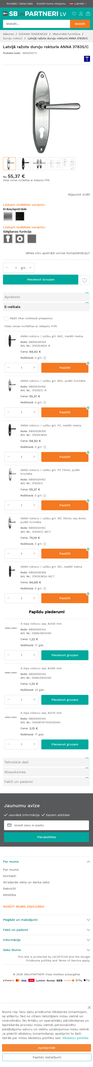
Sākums (9, 34)
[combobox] (36, 24)
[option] (8, 239)
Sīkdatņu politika (75, 1038)
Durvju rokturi (13, 38)
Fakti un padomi (18, 782)
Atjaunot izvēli (79, 194)
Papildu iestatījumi (47, 1057)
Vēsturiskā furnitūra (66, 34)
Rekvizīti (9, 888)
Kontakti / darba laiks (20, 3)
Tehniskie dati (16, 762)
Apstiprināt (46, 1048)
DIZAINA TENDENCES (33, 34)
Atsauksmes (15, 772)
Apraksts (12, 297)
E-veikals (12, 307)
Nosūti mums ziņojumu (51, 3)
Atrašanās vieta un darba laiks (26, 882)
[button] (24, 163)
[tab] (46, 297)
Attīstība (9, 895)
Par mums (11, 869)
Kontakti (9, 876)
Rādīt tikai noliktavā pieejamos (31, 318)
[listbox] (46, 240)
